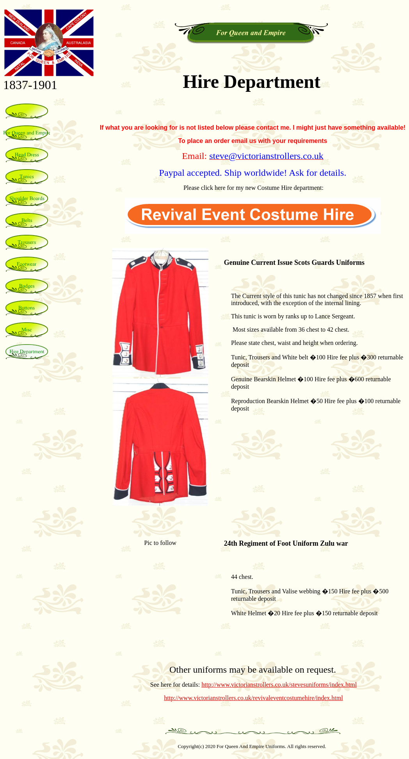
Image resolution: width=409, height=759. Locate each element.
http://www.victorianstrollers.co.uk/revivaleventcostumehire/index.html (253, 698)
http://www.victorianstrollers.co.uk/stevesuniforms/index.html (279, 684)
